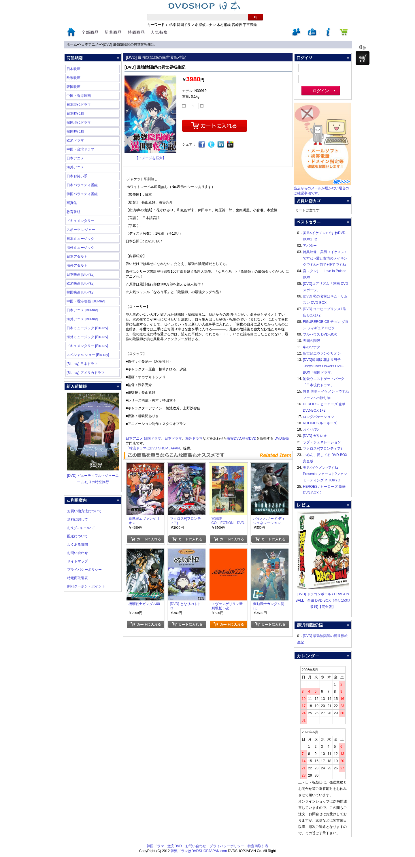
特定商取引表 (77, 578)
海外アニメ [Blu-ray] (82, 319)
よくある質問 (77, 545)
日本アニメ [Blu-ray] (82, 310)
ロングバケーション (318, 417)
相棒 (172, 25)
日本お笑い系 (77, 176)
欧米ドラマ (75, 140)
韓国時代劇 (75, 131)
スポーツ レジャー (81, 230)
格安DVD (249, 438)
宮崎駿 (237, 25)
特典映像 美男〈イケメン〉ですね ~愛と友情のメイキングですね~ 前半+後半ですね (325, 258)
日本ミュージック (80, 239)
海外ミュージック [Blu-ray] (87, 337)
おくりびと (311, 429)
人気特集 (159, 32)
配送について (77, 536)
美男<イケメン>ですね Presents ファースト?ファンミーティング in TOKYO (325, 474)
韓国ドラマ (185, 25)
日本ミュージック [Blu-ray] (87, 328)
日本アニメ (90, 44)
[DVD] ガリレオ (315, 436)
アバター (310, 246)
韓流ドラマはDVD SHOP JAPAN (154, 448)
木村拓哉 (224, 25)
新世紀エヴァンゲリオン (322, 353)
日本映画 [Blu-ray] (80, 274)
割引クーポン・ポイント (86, 586)
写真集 (72, 203)
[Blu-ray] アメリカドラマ (86, 373)
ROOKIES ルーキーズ (320, 423)
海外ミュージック (80, 248)
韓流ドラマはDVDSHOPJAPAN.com (199, 851)
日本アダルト (77, 257)
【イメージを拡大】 (150, 158)
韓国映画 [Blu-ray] (80, 292)
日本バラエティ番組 (82, 185)
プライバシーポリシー (84, 570)
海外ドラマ (194, 438)
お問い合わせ (77, 553)
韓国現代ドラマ (79, 122)
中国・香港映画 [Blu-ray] (86, 301)
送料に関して (77, 519)
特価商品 (136, 32)
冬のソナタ (311, 347)
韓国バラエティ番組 (82, 194)
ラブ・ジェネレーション (322, 442)
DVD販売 (282, 438)
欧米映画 (73, 78)
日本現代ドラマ (79, 105)
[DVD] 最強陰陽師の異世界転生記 (128, 44)
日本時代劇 (75, 114)
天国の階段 (311, 341)
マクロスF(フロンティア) (322, 449)
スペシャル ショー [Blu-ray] (88, 355)
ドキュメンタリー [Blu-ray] (87, 346)
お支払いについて (81, 528)
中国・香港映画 (79, 96)
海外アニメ (75, 167)
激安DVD (234, 438)
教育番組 (73, 212)
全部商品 (90, 32)
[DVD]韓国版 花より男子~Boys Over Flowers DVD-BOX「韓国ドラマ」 (323, 366)
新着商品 (113, 32)
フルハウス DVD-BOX (320, 334)
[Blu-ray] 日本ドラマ (82, 364)
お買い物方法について (84, 511)
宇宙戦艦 (250, 25)
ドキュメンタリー (80, 221)
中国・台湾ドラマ (80, 149)
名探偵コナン (205, 25)
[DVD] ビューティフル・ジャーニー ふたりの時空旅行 (93, 475)
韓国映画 (73, 87)
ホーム (72, 44)
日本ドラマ (173, 438)
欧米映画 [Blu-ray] (80, 283)
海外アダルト (77, 265)
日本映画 (73, 69)
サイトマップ (77, 561)
